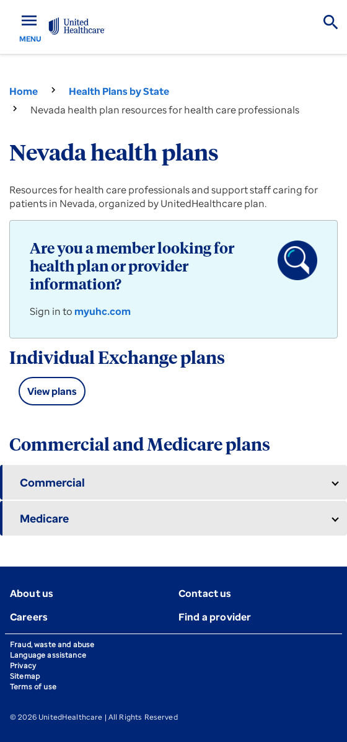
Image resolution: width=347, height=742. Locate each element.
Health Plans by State (119, 91)
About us (31, 593)
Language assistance (48, 655)
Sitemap (25, 676)
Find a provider (214, 617)
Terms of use (33, 686)
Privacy (23, 665)
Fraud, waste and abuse (52, 644)
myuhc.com (102, 311)
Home (23, 91)
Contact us (205, 593)
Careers (29, 617)
